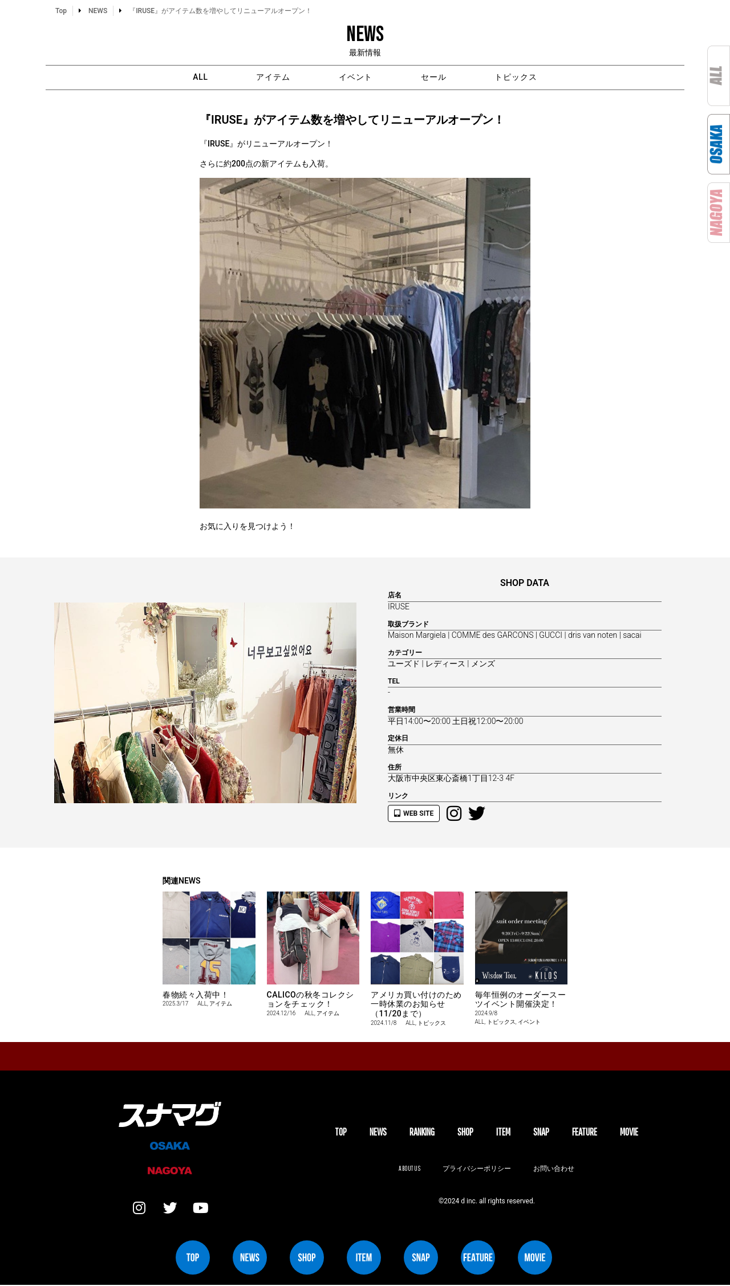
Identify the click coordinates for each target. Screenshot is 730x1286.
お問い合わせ (554, 1169)
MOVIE (629, 1132)
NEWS (378, 1132)
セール (437, 77)
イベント (356, 77)
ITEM (503, 1132)
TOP (341, 1132)
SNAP (541, 1132)
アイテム (270, 77)
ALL (193, 77)
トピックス (522, 77)
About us (409, 1169)
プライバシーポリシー (477, 1169)
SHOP (465, 1132)
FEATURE (584, 1132)
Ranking (422, 1132)
